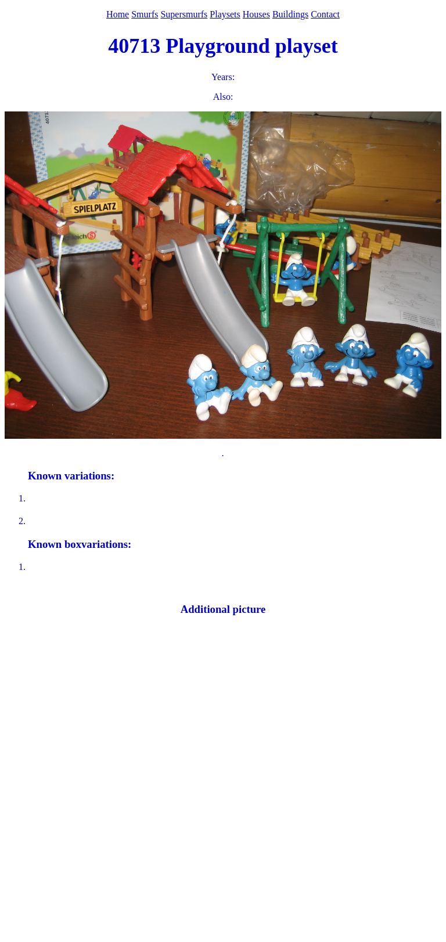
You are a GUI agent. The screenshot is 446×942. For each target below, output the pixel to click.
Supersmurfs (183, 14)
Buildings (290, 14)
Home (117, 14)
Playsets (225, 14)
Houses (256, 14)
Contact (325, 14)
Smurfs (144, 14)
